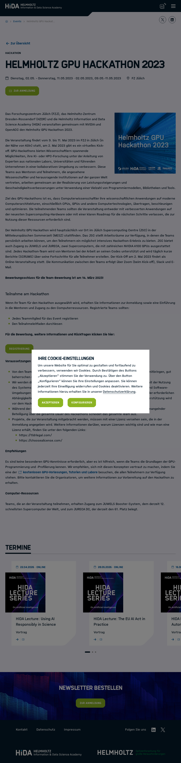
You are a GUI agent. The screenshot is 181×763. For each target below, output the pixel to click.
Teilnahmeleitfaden (31, 324)
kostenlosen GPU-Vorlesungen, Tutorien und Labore (60, 472)
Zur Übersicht (20, 43)
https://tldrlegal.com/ (35, 435)
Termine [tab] (18, 547)
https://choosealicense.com (40, 440)
